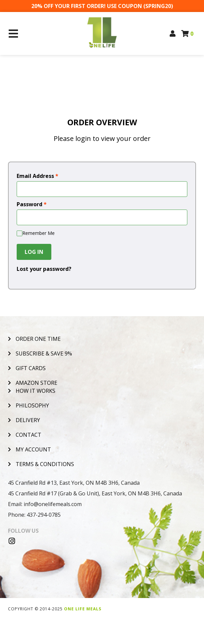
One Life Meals (82, 609)
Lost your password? (44, 269)
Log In (34, 252)
